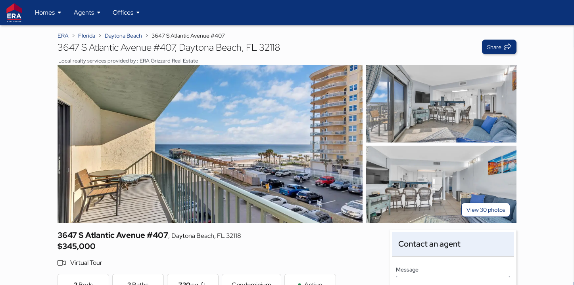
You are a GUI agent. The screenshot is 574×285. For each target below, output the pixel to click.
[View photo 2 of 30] (441, 103)
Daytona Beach (123, 35)
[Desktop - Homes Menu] (48, 12)
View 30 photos (485, 209)
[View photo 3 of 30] (441, 184)
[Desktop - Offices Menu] (126, 12)
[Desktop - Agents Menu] (87, 12)
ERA (63, 35)
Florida (86, 35)
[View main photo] (210, 144)
